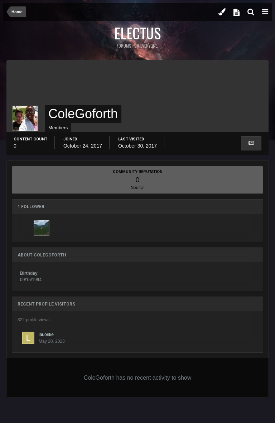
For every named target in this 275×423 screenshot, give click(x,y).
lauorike (46, 334)
